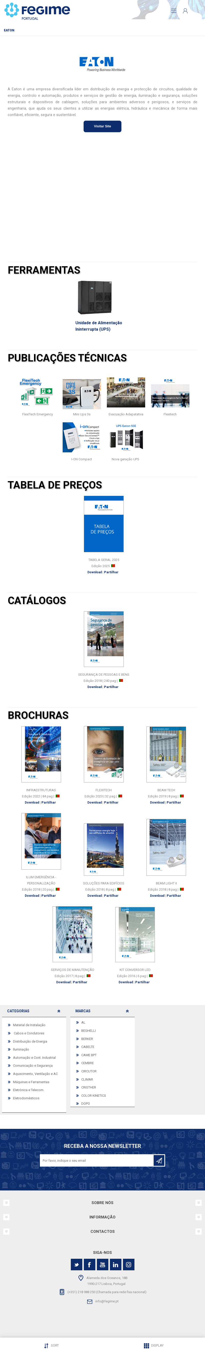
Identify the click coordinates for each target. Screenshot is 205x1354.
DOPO (85, 1103)
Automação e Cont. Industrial (34, 1058)
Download (94, 572)
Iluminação (21, 1049)
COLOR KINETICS (93, 1096)
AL (83, 1022)
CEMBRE (87, 1063)
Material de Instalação (29, 1025)
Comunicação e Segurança (33, 1065)
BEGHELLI (88, 1031)
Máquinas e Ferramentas (31, 1082)
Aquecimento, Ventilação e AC (35, 1074)
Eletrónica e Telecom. (28, 1090)
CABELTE (87, 1047)
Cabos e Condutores (28, 1033)
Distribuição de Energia (30, 1041)
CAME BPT (89, 1055)
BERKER (87, 1039)
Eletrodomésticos (26, 1098)
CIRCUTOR (89, 1071)
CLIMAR (87, 1079)
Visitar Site (102, 126)
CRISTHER (88, 1087)
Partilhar (111, 572)
